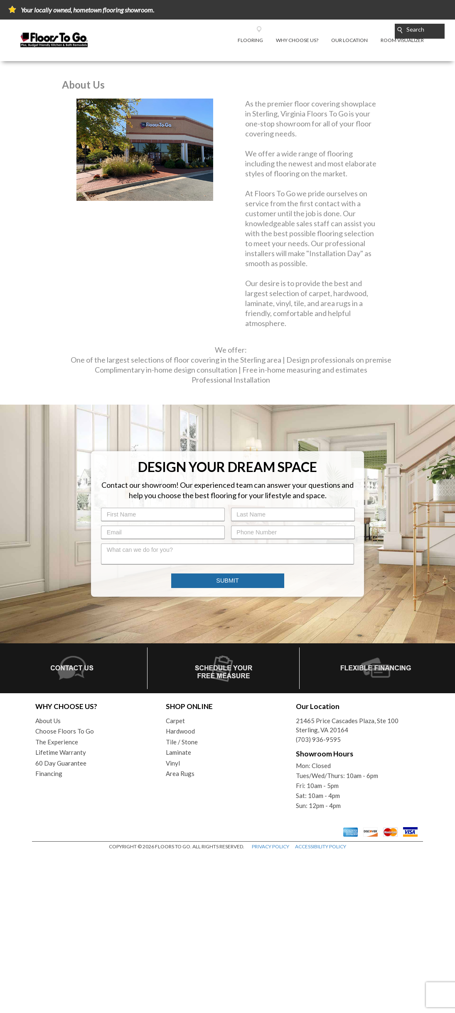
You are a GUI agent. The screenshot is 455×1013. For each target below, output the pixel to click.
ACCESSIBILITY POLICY (320, 1004)
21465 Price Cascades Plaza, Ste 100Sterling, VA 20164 (347, 883)
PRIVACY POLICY (270, 1004)
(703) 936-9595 (318, 897)
